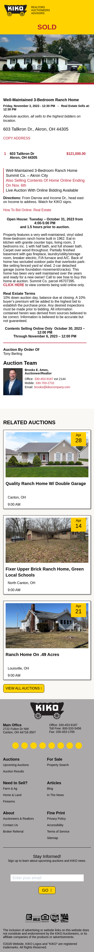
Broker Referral (13, 831)
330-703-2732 (44, 383)
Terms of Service (58, 831)
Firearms (9, 801)
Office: (29, 379)
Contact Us (10, 825)
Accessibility (55, 825)
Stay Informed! (47, 856)
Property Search (58, 765)
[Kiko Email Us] (24, 745)
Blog (50, 788)
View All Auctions (23, 688)
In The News (55, 795)
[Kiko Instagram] (79, 745)
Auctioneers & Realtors (18, 818)
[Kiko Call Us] (15, 745)
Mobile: (29, 383)
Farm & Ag (10, 788)
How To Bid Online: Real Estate (27, 210)
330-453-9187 (43, 379)
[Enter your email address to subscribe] (47, 877)
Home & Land (12, 795)
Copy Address (16, 138)
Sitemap (52, 838)
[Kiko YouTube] (69, 745)
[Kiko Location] (33, 745)
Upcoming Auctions (16, 765)
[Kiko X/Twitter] (60, 745)
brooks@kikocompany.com (52, 387)
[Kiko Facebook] (42, 745)
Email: (29, 387)
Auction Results (13, 771)
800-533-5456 (71, 728)
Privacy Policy (56, 818)
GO (45, 890)
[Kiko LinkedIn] (51, 745)
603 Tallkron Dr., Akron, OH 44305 (35, 129)
